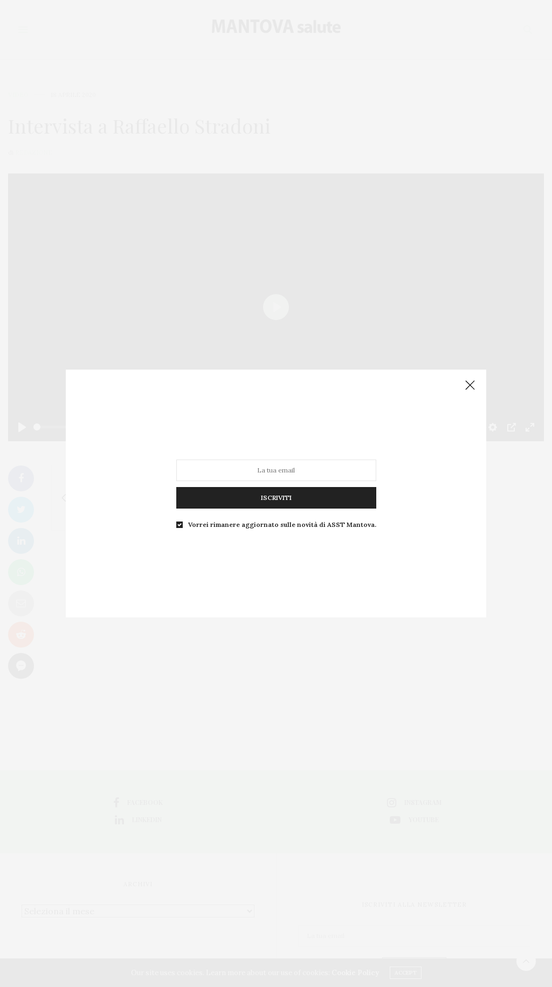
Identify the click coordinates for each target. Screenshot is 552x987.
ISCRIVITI (276, 494)
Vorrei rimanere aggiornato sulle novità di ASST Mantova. (281, 519)
